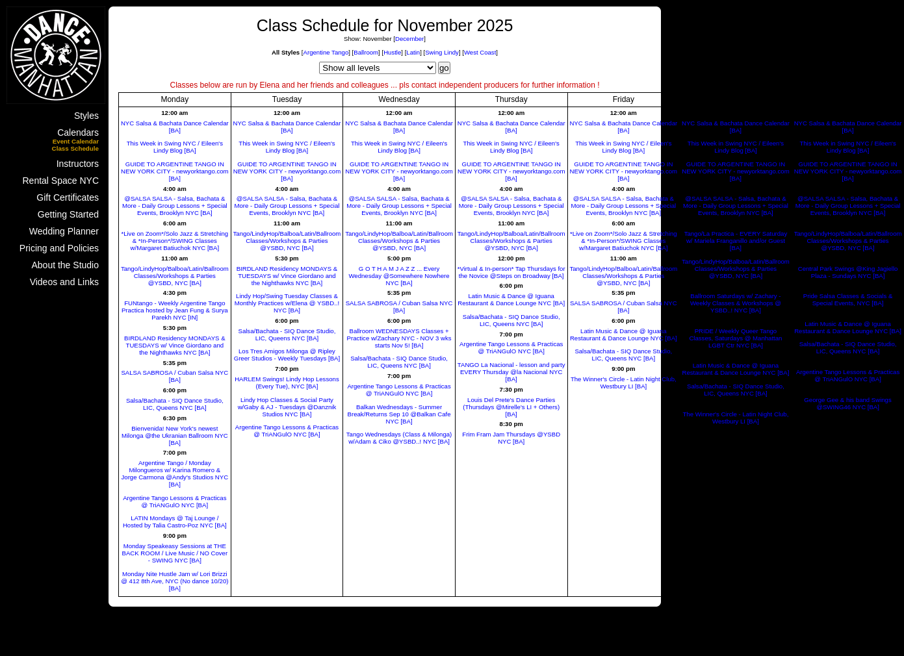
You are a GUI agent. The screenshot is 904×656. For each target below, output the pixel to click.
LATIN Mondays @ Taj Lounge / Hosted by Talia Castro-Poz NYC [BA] (175, 521)
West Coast (480, 52)
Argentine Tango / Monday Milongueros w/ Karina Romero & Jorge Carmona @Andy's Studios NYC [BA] (175, 473)
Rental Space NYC (60, 180)
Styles (86, 115)
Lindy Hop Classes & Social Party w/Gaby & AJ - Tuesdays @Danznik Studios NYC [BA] (287, 407)
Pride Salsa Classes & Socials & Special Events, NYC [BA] (848, 299)
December (409, 38)
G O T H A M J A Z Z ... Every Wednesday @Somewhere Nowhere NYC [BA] (398, 275)
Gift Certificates (67, 197)
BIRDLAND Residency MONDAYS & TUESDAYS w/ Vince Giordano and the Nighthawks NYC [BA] (175, 345)
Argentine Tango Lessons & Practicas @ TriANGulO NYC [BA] (174, 501)
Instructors (78, 163)
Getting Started (68, 214)
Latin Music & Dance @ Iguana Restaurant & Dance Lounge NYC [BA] (511, 299)
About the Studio (65, 265)
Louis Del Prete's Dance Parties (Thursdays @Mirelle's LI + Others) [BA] (511, 407)
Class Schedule (75, 148)
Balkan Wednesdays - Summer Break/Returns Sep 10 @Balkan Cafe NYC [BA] (399, 414)
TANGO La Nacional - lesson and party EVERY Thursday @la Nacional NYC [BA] (511, 372)
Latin (413, 52)
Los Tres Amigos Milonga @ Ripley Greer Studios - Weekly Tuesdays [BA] (287, 354)
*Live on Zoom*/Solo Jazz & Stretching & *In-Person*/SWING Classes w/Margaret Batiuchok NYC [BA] (174, 240)
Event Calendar (76, 141)
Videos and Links (64, 282)
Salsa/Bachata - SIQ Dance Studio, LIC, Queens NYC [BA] (175, 404)
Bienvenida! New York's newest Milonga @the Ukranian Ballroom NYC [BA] (175, 435)
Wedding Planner (64, 231)
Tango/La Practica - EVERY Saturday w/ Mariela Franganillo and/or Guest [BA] (736, 240)
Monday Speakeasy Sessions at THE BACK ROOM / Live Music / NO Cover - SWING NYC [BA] (175, 553)
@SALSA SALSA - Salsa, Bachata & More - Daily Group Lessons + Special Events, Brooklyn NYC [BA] (174, 205)
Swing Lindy (442, 52)
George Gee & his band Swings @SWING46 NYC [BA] (847, 403)
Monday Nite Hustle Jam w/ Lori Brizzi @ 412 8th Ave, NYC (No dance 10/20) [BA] (174, 581)
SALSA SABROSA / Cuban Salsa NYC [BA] (174, 376)
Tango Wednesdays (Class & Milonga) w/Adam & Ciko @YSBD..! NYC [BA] (399, 438)
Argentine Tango (326, 52)
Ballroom (366, 52)
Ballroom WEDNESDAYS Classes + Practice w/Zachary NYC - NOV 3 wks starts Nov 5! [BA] (399, 338)
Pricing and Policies (59, 248)
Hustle (392, 52)
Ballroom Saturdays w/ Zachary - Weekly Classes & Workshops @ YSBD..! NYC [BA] (735, 303)
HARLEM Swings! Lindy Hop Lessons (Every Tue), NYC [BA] (287, 382)
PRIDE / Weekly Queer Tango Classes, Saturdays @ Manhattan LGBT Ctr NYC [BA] (735, 338)
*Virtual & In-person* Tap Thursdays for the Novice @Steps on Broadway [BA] (511, 272)
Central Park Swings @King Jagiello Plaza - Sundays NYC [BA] (848, 272)
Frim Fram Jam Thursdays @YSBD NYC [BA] (511, 438)
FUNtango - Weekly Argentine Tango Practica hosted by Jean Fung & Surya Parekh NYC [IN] (175, 310)
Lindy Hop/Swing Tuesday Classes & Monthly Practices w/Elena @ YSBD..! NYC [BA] (287, 303)
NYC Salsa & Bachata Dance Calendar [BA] (175, 127)
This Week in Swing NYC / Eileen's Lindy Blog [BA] (175, 147)
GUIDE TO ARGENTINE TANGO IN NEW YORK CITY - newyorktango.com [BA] (174, 171)
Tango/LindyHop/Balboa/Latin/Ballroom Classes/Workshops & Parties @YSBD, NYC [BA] (175, 275)
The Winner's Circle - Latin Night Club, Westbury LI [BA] (624, 382)
